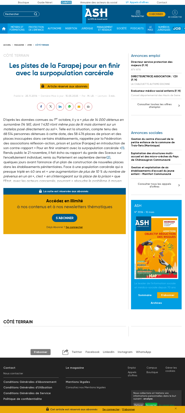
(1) (122, 148)
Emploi (132, 367)
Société (121, 28)
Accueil (7, 45)
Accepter (151, 405)
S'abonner (156, 14)
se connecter (175, 17)
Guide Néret (44, 2)
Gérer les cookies (171, 369)
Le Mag (150, 28)
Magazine (19, 45)
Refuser (138, 405)
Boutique (23, 2)
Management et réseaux (105, 28)
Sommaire (145, 295)
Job (177, 28)
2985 (29, 45)
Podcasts (137, 28)
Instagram (125, 352)
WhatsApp (143, 352)
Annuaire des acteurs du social (98, 2)
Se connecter (74, 227)
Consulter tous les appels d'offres (154, 185)
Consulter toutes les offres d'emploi (154, 106)
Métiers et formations (17, 28)
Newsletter (137, 16)
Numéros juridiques (163, 28)
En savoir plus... (167, 405)
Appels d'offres (139, 2)
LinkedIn (108, 352)
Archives (156, 302)
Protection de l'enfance (36, 28)
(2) (108, 157)
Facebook (92, 352)
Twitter (77, 352)
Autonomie (54, 28)
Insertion (71, 28)
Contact (162, 2)
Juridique (87, 28)
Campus (66, 2)
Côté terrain (42, 45)
